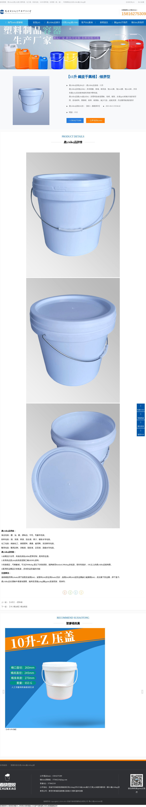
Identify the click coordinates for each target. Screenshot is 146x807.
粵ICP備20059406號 (95, 801)
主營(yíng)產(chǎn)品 (70, 25)
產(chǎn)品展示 (53, 22)
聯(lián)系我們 (137, 22)
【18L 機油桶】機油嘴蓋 (17, 607)
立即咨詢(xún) (95, 120)
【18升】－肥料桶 (15, 602)
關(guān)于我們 (120, 22)
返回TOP (141, 431)
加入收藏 (141, 2)
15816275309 (75, 120)
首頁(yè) (36, 22)
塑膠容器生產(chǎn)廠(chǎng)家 (23, 765)
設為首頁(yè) (130, 2)
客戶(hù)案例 (87, 22)
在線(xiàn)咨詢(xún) (141, 409)
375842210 (52, 783)
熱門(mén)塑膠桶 (16, 21)
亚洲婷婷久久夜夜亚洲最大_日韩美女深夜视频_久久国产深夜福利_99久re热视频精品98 (28, 806)
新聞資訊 (104, 22)
